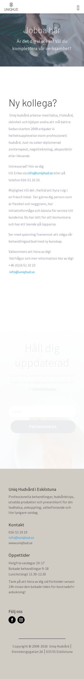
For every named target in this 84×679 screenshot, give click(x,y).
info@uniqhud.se (21, 537)
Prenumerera (43, 427)
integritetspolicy (44, 389)
